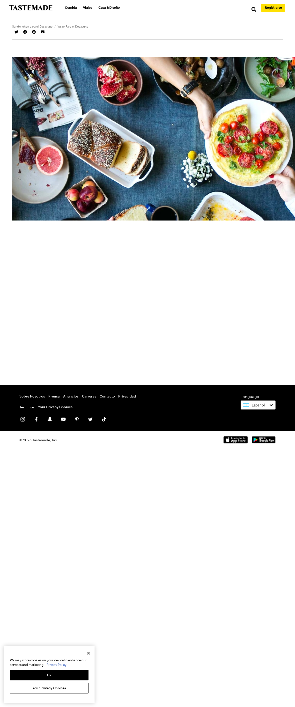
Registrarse (273, 7)
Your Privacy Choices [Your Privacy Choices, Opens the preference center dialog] (49, 688)
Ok (49, 675)
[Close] (88, 653)
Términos (27, 407)
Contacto (107, 396)
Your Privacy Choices (55, 407)
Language (250, 396)
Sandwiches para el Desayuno (32, 26)
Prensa (54, 396)
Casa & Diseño (109, 7)
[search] (254, 9)
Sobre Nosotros (32, 396)
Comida (71, 7)
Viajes (87, 7)
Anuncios (71, 396)
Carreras (89, 396)
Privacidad (127, 396)
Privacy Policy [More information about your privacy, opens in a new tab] (56, 665)
